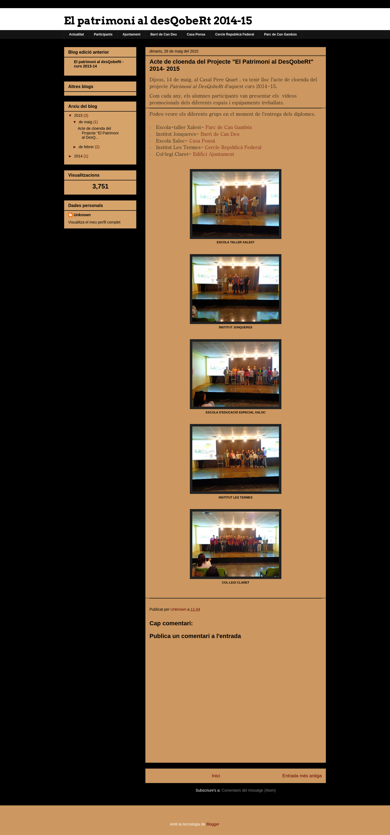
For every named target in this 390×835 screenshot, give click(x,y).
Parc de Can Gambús (280, 34)
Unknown (82, 215)
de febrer (87, 147)
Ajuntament (131, 34)
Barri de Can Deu (163, 34)
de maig (86, 122)
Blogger (212, 824)
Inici (216, 775)
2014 (79, 156)
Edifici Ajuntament (213, 153)
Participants (103, 34)
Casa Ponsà (202, 140)
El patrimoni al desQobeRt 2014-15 (158, 20)
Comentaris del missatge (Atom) (249, 790)
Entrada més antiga (302, 775)
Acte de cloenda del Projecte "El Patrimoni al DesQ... (98, 133)
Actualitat (76, 34)
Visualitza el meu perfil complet (94, 222)
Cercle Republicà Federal (234, 34)
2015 (79, 115)
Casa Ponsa (196, 34)
